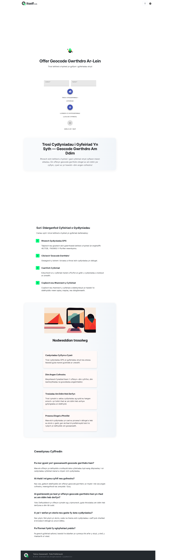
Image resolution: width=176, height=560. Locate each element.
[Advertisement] (88, 23)
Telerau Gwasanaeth (40, 554)
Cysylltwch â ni (67, 557)
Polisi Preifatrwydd (56, 554)
